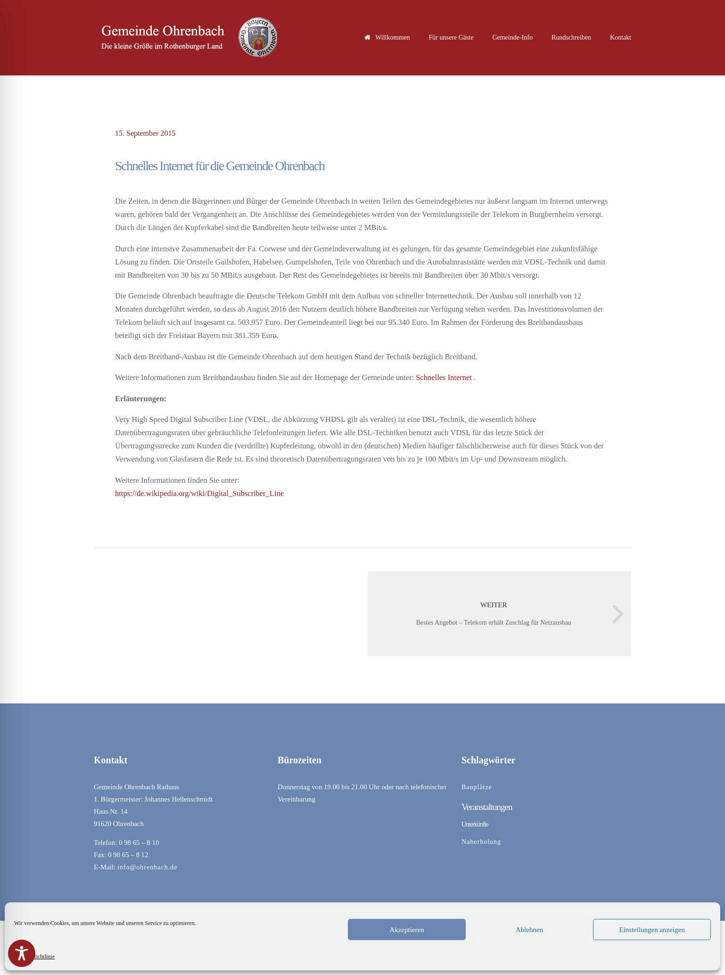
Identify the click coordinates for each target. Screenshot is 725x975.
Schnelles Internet (444, 377)
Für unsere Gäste (451, 37)
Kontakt (620, 37)
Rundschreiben (571, 37)
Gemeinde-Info (512, 37)
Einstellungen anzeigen (652, 930)
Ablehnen (529, 930)
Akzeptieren (406, 930)
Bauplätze (476, 787)
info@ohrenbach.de (147, 867)
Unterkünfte (474, 824)
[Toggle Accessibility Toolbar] (21, 953)
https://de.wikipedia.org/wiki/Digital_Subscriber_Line (199, 493)
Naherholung (481, 841)
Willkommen (387, 37)
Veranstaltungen (486, 807)
